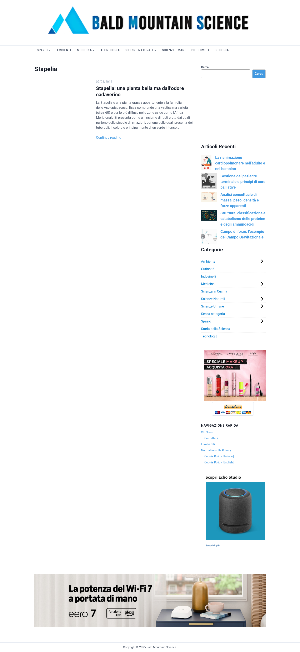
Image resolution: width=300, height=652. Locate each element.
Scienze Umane (174, 50)
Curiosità (207, 269)
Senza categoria (213, 314)
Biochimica (200, 50)
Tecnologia (110, 50)
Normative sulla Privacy (216, 450)
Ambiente (64, 50)
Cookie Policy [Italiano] (219, 456)
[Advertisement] (233, 111)
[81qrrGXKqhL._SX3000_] (150, 625)
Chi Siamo (207, 432)
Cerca (205, 67)
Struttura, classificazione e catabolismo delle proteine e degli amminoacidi (242, 218)
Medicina (84, 50)
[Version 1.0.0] (235, 399)
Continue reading (108, 138)
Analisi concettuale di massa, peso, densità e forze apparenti (239, 200)
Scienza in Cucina (214, 291)
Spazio (42, 50)
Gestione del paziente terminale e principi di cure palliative (242, 181)
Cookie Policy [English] (219, 462)
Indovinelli (208, 276)
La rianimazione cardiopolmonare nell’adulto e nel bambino (240, 163)
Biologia (222, 50)
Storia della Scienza (215, 329)
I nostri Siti (208, 444)
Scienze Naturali (139, 50)
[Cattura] (235, 547)
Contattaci (211, 438)
